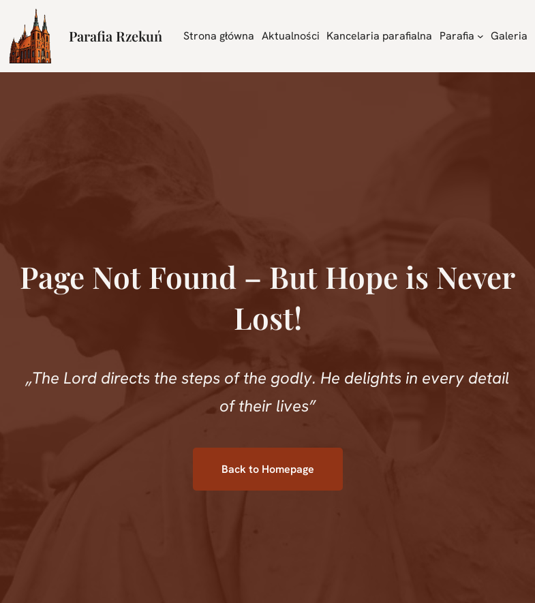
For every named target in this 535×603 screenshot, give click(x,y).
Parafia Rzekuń (115, 36)
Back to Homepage (267, 469)
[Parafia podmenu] (480, 36)
